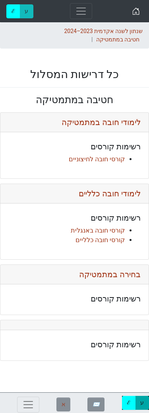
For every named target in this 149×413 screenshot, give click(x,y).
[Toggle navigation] (81, 11)
